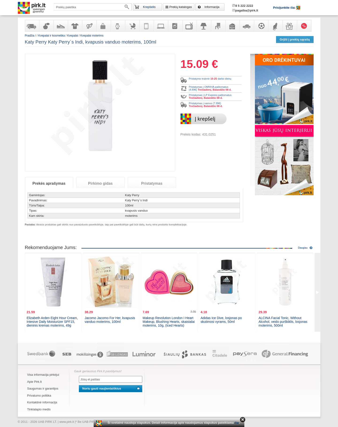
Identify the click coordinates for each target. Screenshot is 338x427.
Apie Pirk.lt (34, 381)
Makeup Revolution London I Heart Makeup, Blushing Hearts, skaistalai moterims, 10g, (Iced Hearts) (169, 321)
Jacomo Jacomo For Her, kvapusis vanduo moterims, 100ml (110, 320)
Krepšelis (149, 7)
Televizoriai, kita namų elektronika (189, 25)
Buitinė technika (175, 25)
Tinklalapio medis (39, 409)
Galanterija (103, 25)
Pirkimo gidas (100, 183)
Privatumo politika (39, 395)
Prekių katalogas (180, 7)
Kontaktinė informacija (42, 402)
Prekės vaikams (132, 25)
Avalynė (60, 25)
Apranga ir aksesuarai (75, 25)
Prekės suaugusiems (89, 25)
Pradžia (30, 35)
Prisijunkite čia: (285, 7)
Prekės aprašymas (48, 183)
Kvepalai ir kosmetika (46, 25)
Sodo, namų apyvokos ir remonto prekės (232, 25)
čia (236, 422)
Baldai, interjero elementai (218, 25)
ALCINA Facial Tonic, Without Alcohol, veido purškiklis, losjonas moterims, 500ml (283, 321)
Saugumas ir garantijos (42, 388)
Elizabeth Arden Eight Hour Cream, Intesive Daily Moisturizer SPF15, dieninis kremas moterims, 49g (52, 321)
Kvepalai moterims (92, 35)
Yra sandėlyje (32, 25)
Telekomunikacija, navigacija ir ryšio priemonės (146, 25)
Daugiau (303, 247)
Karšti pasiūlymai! (305, 25)
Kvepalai (73, 35)
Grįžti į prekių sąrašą (295, 39)
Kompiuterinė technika (161, 25)
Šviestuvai (204, 25)
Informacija (211, 7)
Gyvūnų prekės (275, 25)
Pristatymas (151, 183)
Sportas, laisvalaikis (261, 25)
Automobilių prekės (247, 25)
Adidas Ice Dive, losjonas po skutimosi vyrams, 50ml (221, 320)
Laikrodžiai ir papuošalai (118, 25)
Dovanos (289, 25)
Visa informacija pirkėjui (43, 374)
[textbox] (93, 7)
